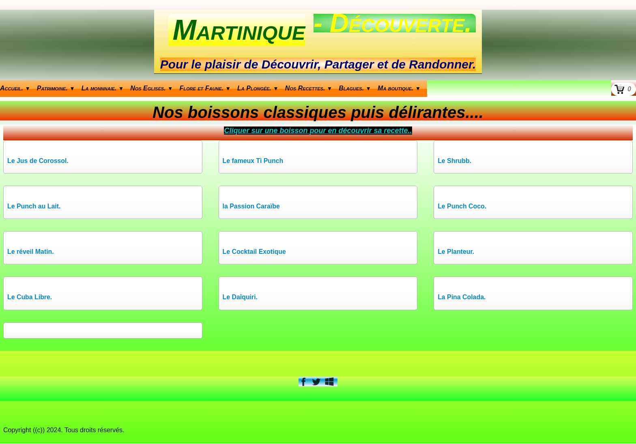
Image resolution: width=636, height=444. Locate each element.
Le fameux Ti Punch (253, 160)
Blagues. (355, 88)
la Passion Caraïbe (251, 206)
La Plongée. (258, 88)
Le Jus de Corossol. (38, 160)
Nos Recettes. (309, 88)
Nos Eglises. (151, 88)
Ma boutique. (399, 88)
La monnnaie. (103, 88)
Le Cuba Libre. (29, 297)
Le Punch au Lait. (34, 206)
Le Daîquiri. (240, 297)
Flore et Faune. (205, 88)
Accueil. (15, 88)
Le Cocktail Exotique (254, 252)
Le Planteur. (456, 252)
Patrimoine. (56, 88)
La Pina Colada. (462, 297)
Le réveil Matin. (30, 252)
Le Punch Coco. (462, 206)
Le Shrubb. (455, 160)
